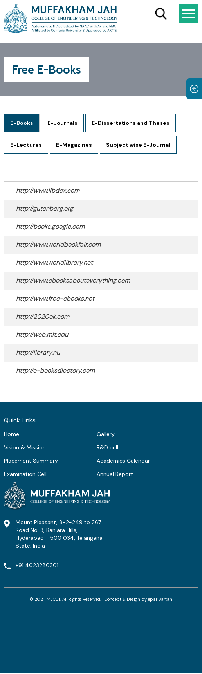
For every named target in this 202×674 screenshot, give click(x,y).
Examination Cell (25, 474)
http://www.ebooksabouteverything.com (73, 280)
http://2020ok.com (42, 316)
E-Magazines (74, 144)
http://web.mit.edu (42, 334)
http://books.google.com (50, 226)
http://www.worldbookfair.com (58, 244)
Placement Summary (31, 460)
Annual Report (115, 474)
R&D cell (107, 447)
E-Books (21, 122)
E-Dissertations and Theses (131, 122)
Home (11, 434)
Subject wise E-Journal (138, 144)
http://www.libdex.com (47, 190)
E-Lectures (26, 144)
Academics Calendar (123, 460)
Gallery (106, 434)
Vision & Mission (25, 447)
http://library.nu (38, 352)
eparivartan (160, 599)
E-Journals (62, 122)
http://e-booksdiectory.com (55, 370)
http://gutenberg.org (44, 208)
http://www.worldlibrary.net (54, 262)
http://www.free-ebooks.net (55, 298)
